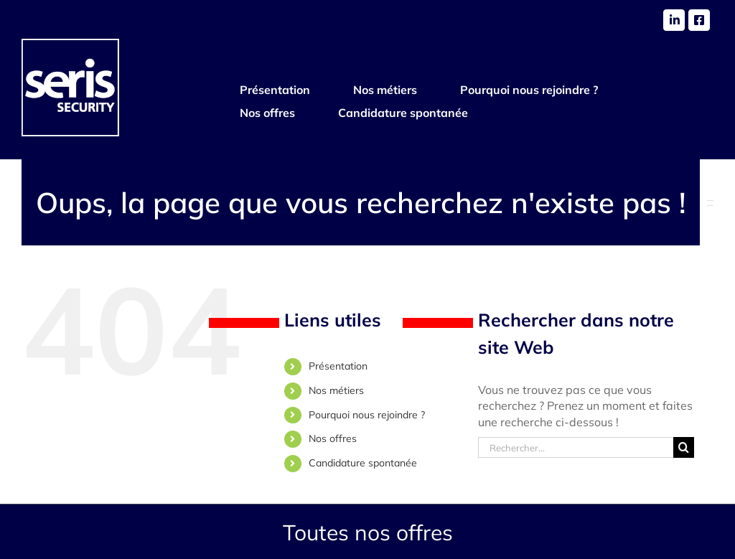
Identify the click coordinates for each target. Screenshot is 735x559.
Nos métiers (336, 390)
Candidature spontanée (363, 462)
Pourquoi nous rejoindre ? (367, 414)
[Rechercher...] (575, 447)
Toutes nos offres (368, 532)
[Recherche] (683, 447)
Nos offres (333, 438)
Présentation (338, 366)
